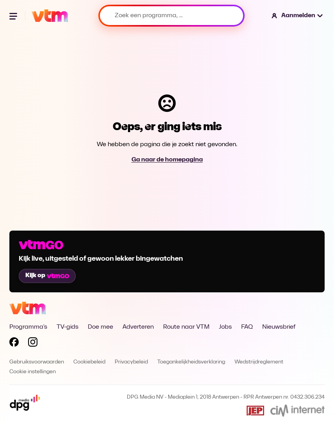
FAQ (247, 327)
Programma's (28, 327)
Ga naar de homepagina (167, 160)
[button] (297, 15)
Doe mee (100, 327)
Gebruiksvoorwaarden (36, 362)
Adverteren (138, 327)
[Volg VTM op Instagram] (32, 343)
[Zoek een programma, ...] (171, 15)
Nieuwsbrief (278, 327)
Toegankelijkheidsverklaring (191, 362)
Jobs (225, 327)
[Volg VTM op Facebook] (14, 343)
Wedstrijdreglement (259, 362)
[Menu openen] (14, 15)
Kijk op (47, 275)
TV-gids (67, 327)
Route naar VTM (186, 327)
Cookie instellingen (32, 372)
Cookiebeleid (89, 362)
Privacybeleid (131, 362)
